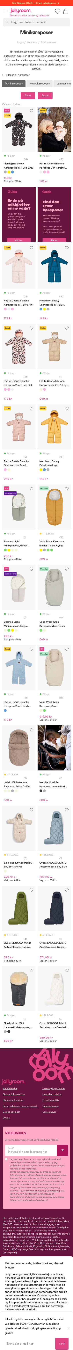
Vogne (20, 42)
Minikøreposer (14, 83)
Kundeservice (10, 1088)
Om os (6, 1117)
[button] (5, 11)
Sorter (45, 95)
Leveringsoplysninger (53, 1088)
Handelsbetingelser (13, 1100)
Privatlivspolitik (50, 1100)
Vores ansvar (49, 1111)
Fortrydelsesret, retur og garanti (20, 1106)
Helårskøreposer (39, 83)
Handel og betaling (52, 1094)
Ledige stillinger (11, 1111)
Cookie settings (50, 1106)
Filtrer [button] (28, 95)
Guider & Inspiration (14, 1094)
